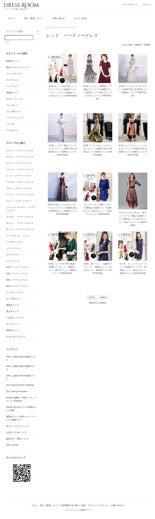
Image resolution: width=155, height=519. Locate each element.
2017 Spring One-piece (17, 391)
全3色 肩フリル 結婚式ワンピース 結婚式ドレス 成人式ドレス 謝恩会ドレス (97, 267)
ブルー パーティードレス (18, 188)
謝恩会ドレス (12, 305)
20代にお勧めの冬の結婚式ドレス (21, 377)
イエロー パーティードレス (19, 216)
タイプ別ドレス (13, 298)
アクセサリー (12, 130)
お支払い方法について (16, 432)
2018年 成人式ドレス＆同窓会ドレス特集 (21, 408)
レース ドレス (12, 261)
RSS (8, 445)
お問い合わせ (56, 18)
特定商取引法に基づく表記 (73, 505)
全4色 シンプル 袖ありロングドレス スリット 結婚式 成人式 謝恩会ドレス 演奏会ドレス (62, 148)
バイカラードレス (14, 242)
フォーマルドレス (14, 73)
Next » (104, 297)
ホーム (9, 18)
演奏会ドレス (12, 92)
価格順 (138, 45)
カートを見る (78, 18)
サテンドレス (12, 254)
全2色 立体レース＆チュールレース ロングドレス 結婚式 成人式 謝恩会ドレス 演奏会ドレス (62, 207)
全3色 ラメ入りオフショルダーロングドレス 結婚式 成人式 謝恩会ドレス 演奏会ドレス (97, 148)
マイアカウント (128, 4)
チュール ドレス (14, 292)
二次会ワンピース (14, 317)
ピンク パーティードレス (18, 163)
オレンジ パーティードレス (19, 223)
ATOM (15, 445)
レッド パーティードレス (65, 27)
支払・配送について (31, 18)
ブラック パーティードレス (19, 150)
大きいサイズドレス (15, 336)
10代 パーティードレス (17, 267)
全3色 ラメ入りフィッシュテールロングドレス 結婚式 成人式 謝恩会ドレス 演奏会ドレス (132, 148)
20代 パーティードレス (17, 273)
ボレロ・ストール (14, 99)
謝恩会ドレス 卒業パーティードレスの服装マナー (21, 418)
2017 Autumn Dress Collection (20, 385)
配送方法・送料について (17, 438)
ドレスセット (12, 105)
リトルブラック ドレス (17, 235)
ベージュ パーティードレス (19, 169)
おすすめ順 (127, 45)
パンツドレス (12, 86)
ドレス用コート (13, 111)
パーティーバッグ (14, 118)
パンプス (10, 124)
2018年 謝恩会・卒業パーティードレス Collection (21, 399)
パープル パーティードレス (19, 182)
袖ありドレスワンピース (17, 67)
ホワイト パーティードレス (19, 157)
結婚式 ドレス (12, 61)
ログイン (145, 4)
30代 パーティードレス (17, 280)
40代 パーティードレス (17, 286)
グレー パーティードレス (18, 201)
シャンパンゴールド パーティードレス (21, 209)
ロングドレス (12, 80)
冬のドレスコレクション (17, 426)
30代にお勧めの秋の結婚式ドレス (21, 367)
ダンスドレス (12, 324)
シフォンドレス (13, 248)
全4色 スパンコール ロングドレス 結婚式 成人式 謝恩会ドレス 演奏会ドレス (132, 89)
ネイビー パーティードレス (19, 229)
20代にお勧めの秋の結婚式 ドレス (21, 358)
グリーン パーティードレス (19, 194)
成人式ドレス (12, 311)
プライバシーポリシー (98, 505)
